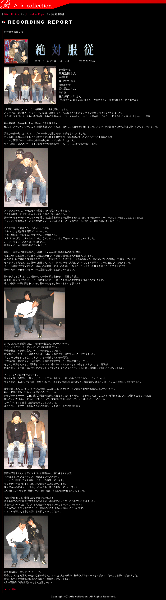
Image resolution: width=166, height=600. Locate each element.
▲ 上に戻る (10, 589)
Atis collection (11, 14)
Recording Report (35, 14)
